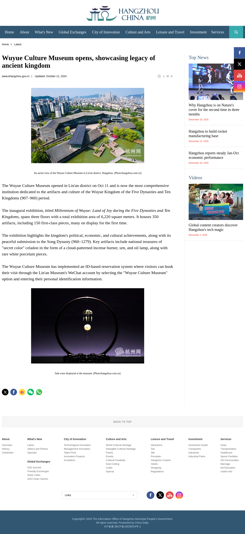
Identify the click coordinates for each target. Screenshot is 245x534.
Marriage (225, 464)
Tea (153, 448)
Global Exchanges (38, 461)
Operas (110, 471)
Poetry (109, 452)
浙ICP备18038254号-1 (128, 526)
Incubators (69, 460)
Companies (194, 448)
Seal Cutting (112, 464)
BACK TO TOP (122, 421)
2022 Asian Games (37, 478)
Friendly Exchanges (38, 471)
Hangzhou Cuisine (161, 460)
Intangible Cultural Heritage (121, 448)
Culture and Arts (116, 439)
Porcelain (156, 456)
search (236, 32)
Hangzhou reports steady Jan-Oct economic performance (214, 155)
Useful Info (226, 471)
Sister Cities (33, 475)
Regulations (157, 471)
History (5, 448)
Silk (153, 452)
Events (109, 456)
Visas (223, 445)
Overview (7, 445)
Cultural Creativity (115, 460)
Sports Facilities (229, 456)
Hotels (154, 464)
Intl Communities (229, 460)
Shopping (156, 467)
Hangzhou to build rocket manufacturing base (208, 133)
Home (5, 44)
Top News (199, 57)
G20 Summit (34, 467)
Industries (193, 452)
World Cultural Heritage (118, 445)
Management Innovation (77, 448)
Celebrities (7, 452)
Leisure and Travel (162, 439)
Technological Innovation (77, 445)
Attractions (156, 445)
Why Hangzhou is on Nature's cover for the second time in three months (214, 109)
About (5, 439)
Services (225, 439)
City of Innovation (75, 439)
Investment (195, 439)
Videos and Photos (37, 448)
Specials (32, 452)
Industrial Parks (196, 456)
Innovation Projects (74, 456)
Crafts (109, 467)
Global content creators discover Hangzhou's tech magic (213, 227)
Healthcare (226, 452)
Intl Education (227, 467)
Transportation (228, 448)
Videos (195, 177)
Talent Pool (70, 452)
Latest (30, 445)
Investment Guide (198, 445)
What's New (34, 439)
